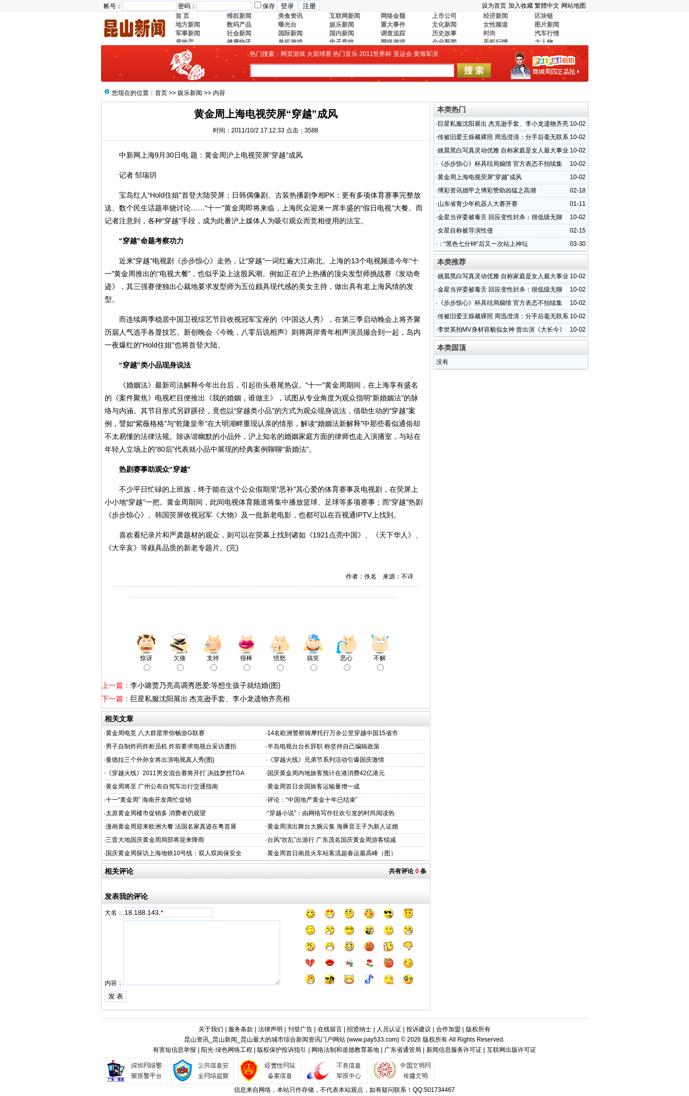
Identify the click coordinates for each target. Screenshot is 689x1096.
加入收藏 (520, 5)
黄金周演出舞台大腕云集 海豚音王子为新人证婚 (332, 826)
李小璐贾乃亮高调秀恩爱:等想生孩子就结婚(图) (205, 685)
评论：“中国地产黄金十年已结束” (312, 799)
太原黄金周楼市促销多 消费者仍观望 (156, 813)
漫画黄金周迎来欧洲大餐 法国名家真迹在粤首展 (171, 826)
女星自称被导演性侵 (465, 230)
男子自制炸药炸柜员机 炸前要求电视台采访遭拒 (171, 746)
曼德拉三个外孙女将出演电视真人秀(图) (160, 759)
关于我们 (211, 1029)
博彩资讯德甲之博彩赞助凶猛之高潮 (487, 190)
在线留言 (330, 1029)
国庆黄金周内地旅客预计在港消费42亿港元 (326, 773)
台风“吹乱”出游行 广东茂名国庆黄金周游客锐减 (331, 839)
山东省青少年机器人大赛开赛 (478, 203)
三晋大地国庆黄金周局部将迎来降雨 (155, 839)
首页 (161, 93)
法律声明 (270, 1029)
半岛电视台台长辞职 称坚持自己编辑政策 (323, 746)
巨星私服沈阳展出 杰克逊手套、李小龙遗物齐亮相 (210, 699)
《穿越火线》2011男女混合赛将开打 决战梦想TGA (175, 773)
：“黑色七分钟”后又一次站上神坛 (483, 243)
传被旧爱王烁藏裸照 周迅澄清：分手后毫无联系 (503, 137)
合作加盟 (448, 1029)
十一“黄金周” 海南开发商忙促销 (148, 799)
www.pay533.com (373, 1039)
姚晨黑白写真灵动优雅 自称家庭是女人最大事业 (503, 150)
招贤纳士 (359, 1029)
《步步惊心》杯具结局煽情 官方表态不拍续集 (500, 163)
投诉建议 (418, 1029)
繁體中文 (547, 5)
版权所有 (478, 1029)
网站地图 (573, 5)
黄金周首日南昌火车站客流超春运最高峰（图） (332, 853)
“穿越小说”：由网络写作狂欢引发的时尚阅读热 (331, 813)
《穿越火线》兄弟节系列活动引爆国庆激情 (325, 759)
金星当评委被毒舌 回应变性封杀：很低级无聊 (500, 217)
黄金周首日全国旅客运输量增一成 (313, 786)
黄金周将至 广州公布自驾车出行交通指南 (162, 786)
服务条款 (240, 1029)
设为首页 (494, 5)
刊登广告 (300, 1029)
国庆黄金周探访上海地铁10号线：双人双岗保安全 (174, 853)
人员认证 (389, 1029)
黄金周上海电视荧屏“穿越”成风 (480, 177)
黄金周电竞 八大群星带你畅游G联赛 (155, 733)
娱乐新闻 (190, 93)
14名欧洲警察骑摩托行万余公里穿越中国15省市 (332, 733)
